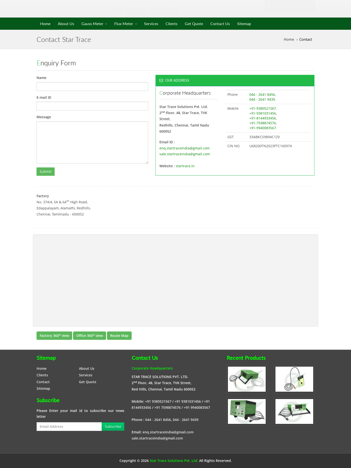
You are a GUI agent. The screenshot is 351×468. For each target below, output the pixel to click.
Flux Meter (123, 23)
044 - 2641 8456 (262, 94)
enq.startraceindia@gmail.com (184, 148)
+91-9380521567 (262, 108)
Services (151, 23)
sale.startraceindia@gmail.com (184, 154)
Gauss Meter (92, 23)
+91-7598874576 (262, 123)
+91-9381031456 (262, 113)
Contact (43, 382)
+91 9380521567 (158, 401)
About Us (66, 23)
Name (41, 77)
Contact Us (220, 23)
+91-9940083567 (262, 128)
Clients (171, 23)
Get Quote (194, 23)
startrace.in (185, 166)
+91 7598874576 (167, 407)
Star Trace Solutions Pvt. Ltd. (174, 460)
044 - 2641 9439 (262, 99)
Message (44, 117)
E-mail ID (44, 97)
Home (45, 23)
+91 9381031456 (188, 401)
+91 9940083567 (197, 407)
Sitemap (244, 23)
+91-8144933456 (262, 118)
